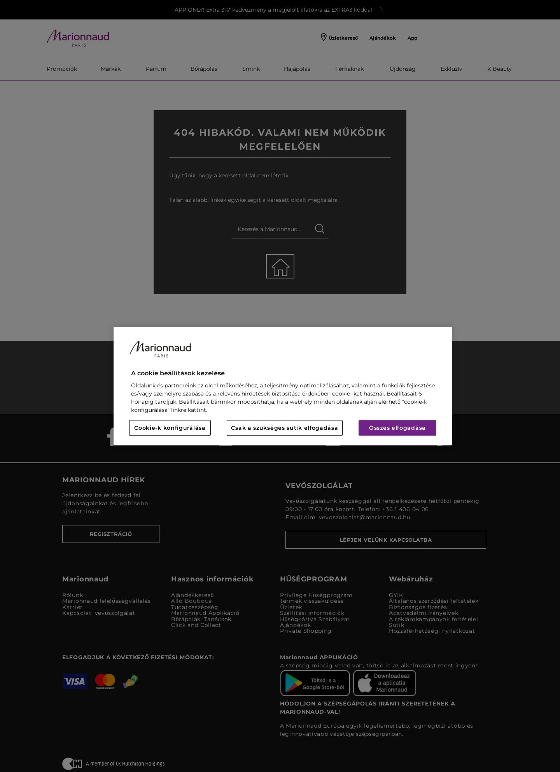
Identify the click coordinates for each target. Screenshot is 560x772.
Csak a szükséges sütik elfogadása (284, 427)
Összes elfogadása (397, 427)
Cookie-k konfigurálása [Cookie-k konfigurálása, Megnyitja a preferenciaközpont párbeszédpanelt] (169, 427)
